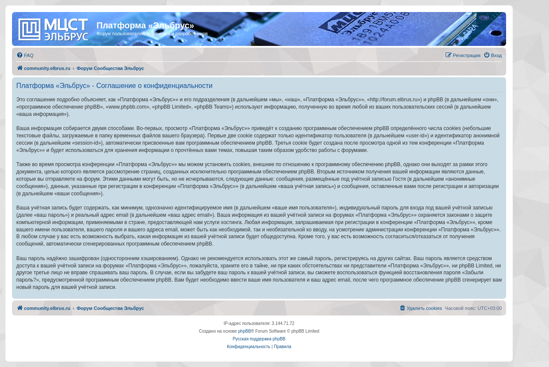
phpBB (244, 331)
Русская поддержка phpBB (258, 339)
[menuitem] (24, 55)
